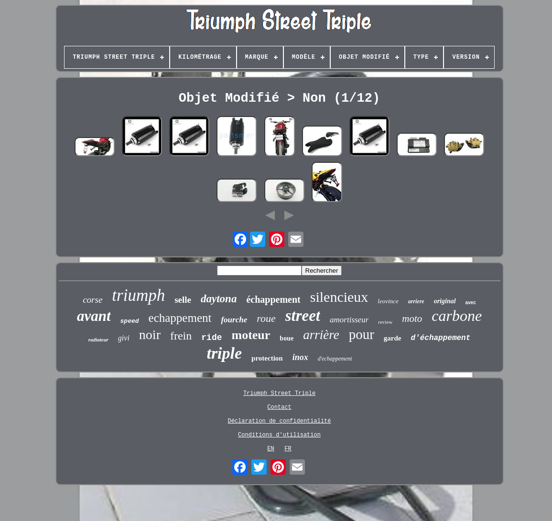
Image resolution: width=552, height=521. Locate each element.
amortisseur (349, 319)
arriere (416, 301)
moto (412, 318)
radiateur (98, 339)
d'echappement (335, 358)
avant (94, 316)
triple (224, 353)
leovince (388, 301)
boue (286, 338)
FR (287, 449)
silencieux (339, 297)
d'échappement (441, 338)
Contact (279, 407)
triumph (138, 295)
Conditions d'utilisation (279, 435)
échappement (273, 299)
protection (267, 358)
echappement (180, 317)
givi (124, 338)
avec (470, 302)
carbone (457, 315)
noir (150, 334)
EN (270, 449)
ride (211, 337)
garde (392, 338)
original (445, 301)
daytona (219, 299)
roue (266, 318)
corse (92, 300)
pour (361, 334)
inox (300, 357)
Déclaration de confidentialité (279, 421)
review (385, 322)
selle (182, 300)
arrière (321, 335)
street (302, 315)
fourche (234, 319)
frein (181, 336)
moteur (251, 335)
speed (129, 321)
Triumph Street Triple (279, 393)
